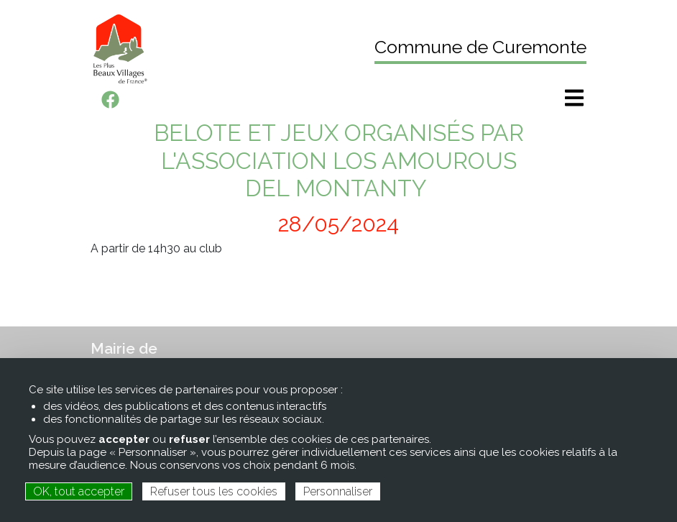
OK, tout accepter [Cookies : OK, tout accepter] (78, 491)
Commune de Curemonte (480, 47)
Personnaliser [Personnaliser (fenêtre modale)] (337, 491)
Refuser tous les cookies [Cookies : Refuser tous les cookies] (213, 491)
